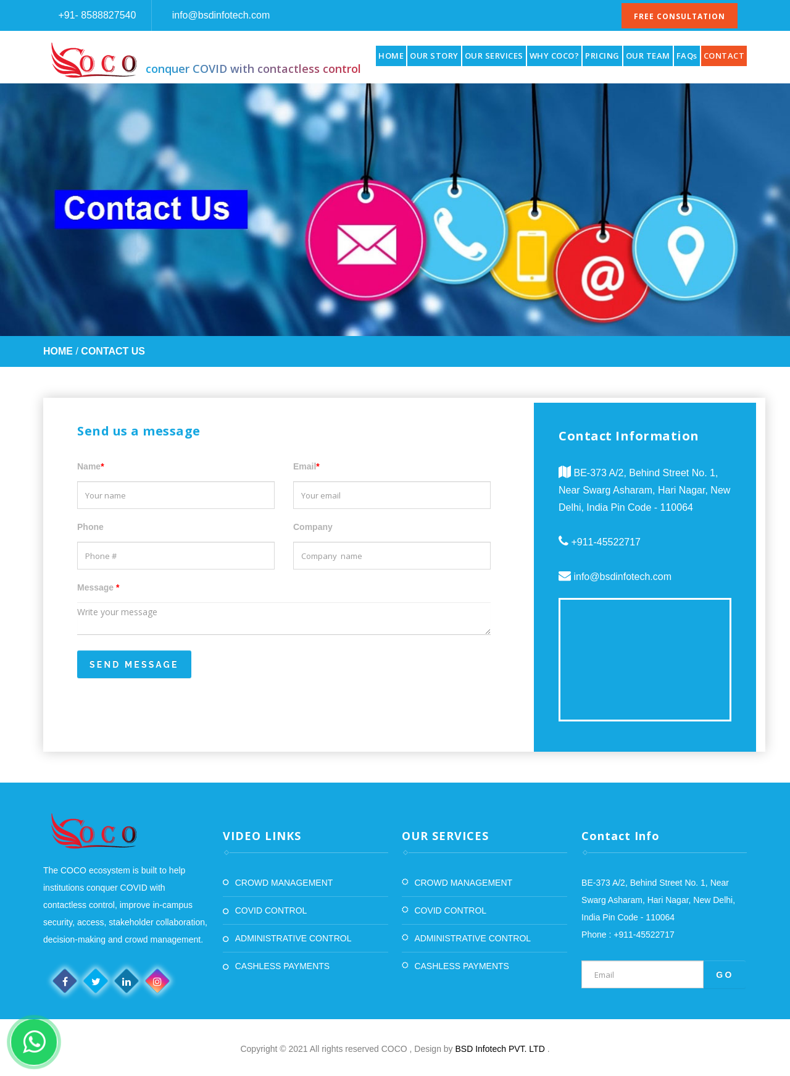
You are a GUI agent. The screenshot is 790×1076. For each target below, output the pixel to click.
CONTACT (724, 55)
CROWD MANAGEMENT (284, 883)
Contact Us (113, 351)
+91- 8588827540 (96, 15)
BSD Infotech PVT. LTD (501, 1049)
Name (90, 466)
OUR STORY (434, 55)
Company (313, 527)
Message (98, 587)
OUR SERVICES (494, 55)
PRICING (602, 55)
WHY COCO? (555, 55)
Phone (90, 527)
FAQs (686, 55)
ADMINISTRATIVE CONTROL (293, 938)
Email (306, 466)
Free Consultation (679, 16)
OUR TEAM (648, 55)
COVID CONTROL (271, 910)
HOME (391, 55)
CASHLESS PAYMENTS (282, 966)
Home (58, 351)
